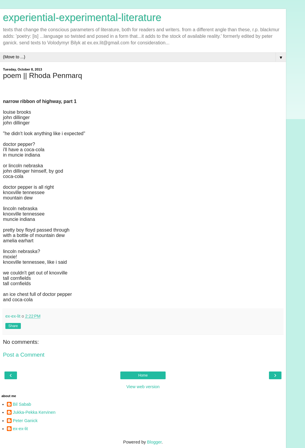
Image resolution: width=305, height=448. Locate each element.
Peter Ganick (25, 420)
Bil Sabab (22, 404)
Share (13, 326)
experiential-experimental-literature (82, 17)
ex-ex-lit (20, 428)
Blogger (154, 442)
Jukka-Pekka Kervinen (34, 412)
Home (143, 375)
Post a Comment (23, 355)
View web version (143, 386)
